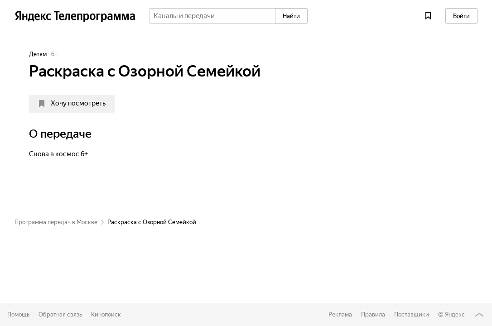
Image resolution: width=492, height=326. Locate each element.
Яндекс (455, 314)
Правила (373, 314)
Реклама (340, 314)
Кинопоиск (106, 314)
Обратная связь (60, 314)
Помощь (18, 314)
